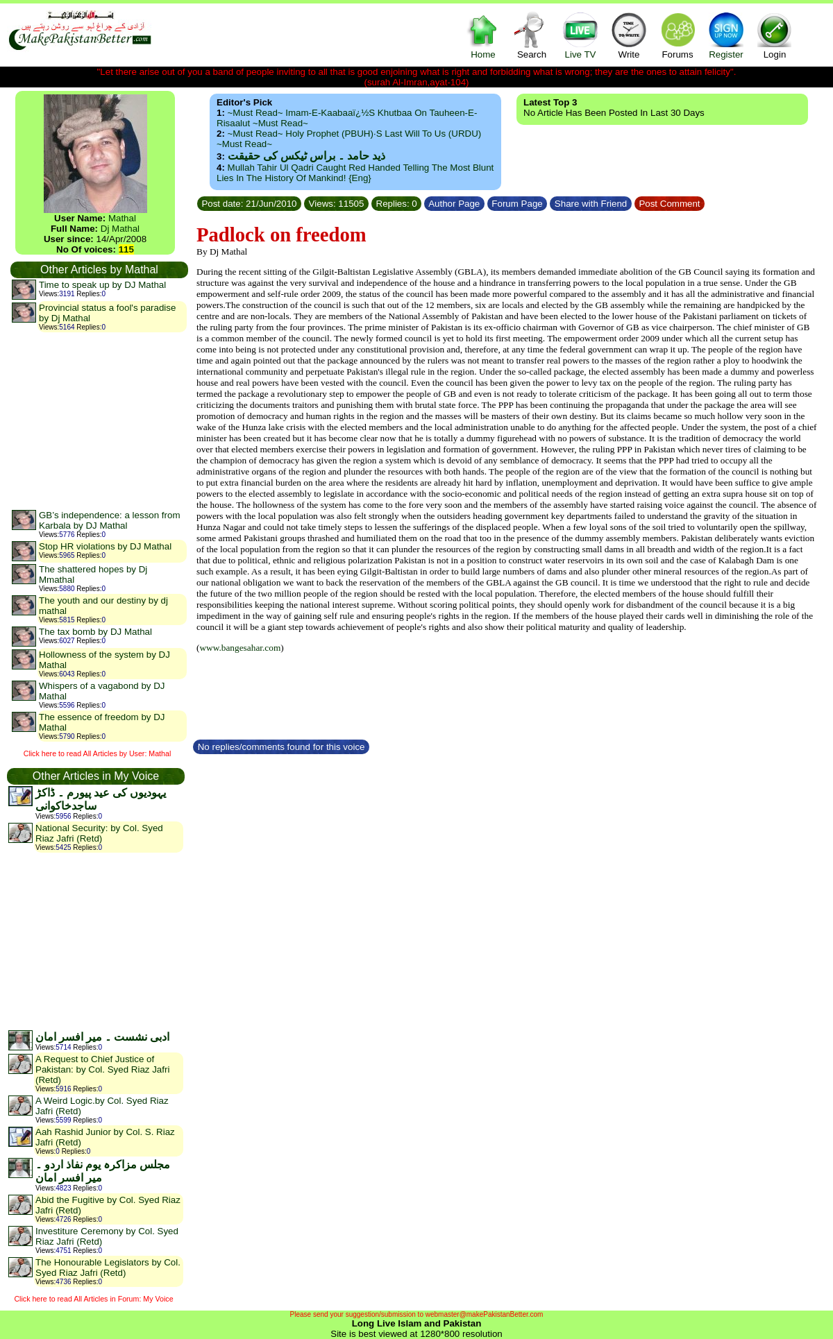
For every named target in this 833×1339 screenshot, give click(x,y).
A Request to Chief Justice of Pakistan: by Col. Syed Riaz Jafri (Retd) (102, 1069)
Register (726, 35)
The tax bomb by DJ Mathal (95, 631)
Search (531, 35)
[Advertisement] (98, 420)
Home (483, 35)
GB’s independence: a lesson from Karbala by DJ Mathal (109, 520)
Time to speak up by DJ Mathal (102, 285)
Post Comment (670, 203)
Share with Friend (591, 203)
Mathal (122, 218)
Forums (677, 35)
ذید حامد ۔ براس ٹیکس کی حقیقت (306, 156)
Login (774, 35)
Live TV (580, 35)
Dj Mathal (120, 228)
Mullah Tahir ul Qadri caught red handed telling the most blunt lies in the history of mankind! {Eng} (355, 172)
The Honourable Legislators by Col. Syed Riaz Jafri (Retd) (107, 1267)
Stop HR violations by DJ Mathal (105, 546)
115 (126, 249)
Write (629, 35)
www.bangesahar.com (239, 647)
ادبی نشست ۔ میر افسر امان (102, 1037)
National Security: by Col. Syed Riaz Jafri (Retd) (99, 833)
